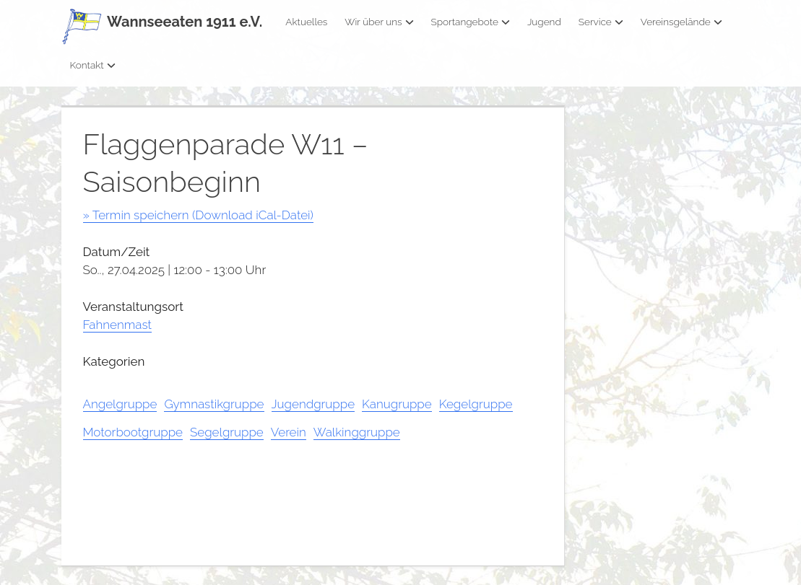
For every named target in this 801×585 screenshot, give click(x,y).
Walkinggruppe (356, 432)
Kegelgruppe (476, 404)
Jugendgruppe (313, 404)
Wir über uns (379, 21)
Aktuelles (306, 21)
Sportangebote (470, 21)
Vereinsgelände (681, 21)
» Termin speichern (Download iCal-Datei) (198, 215)
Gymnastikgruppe (214, 404)
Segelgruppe (227, 432)
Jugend (544, 21)
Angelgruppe (120, 404)
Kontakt (93, 65)
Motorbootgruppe (133, 432)
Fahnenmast (117, 324)
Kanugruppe (397, 404)
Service (601, 21)
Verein (288, 432)
